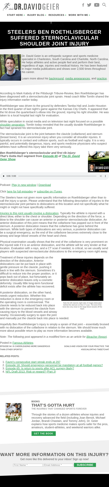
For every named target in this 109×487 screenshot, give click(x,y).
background (56, 78)
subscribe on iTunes (49, 191)
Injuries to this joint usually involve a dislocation (29, 213)
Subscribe (85, 464)
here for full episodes (20, 191)
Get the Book (43, 433)
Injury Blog (35, 15)
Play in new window (24, 184)
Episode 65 (50, 156)
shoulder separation (12, 124)
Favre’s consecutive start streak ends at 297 (33, 361)
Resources (56, 15)
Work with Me (78, 15)
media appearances (77, 78)
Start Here (15, 15)
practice (102, 78)
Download (44, 184)
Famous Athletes (22, 342)
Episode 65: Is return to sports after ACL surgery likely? (40, 368)
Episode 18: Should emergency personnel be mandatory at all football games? (54, 365)
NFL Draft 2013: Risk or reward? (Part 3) (31, 371)
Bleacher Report (96, 336)
